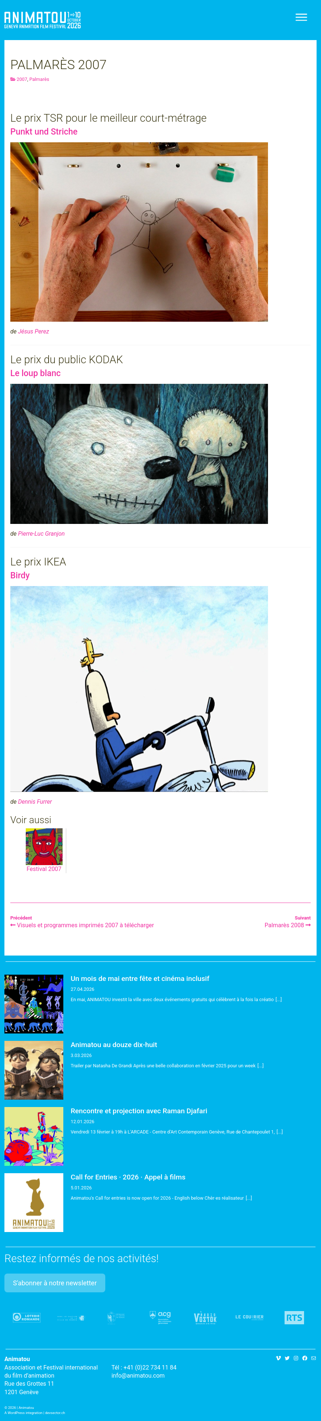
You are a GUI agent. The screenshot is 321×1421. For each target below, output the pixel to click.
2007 (22, 79)
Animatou (42, 20)
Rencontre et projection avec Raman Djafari (139, 1111)
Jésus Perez (33, 331)
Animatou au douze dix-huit (114, 1044)
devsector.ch (55, 1413)
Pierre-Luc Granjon (41, 533)
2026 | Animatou (21, 1408)
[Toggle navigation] (302, 17)
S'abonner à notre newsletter (55, 1283)
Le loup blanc (35, 373)
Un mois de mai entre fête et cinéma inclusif (140, 978)
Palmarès (39, 79)
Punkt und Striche (44, 132)
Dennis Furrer (35, 801)
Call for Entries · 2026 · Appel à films (128, 1177)
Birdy (20, 576)
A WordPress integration (23, 1413)
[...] (279, 999)
